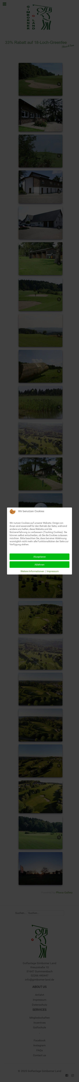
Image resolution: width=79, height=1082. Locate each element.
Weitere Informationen (32, 571)
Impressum (53, 571)
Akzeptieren (39, 556)
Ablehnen (39, 564)
